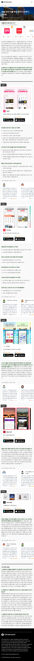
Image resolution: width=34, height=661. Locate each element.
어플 (5, 5)
